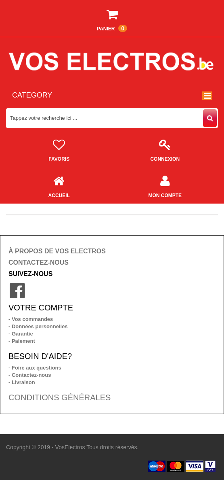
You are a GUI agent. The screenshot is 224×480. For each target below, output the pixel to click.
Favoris (59, 148)
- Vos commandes (30, 319)
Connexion (165, 148)
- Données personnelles (38, 326)
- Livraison (21, 382)
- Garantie (20, 334)
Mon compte (165, 184)
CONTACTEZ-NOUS (38, 262)
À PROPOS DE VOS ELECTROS (57, 251)
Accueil (59, 184)
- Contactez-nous (29, 375)
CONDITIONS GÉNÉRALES (59, 397)
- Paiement (21, 341)
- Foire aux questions (34, 368)
